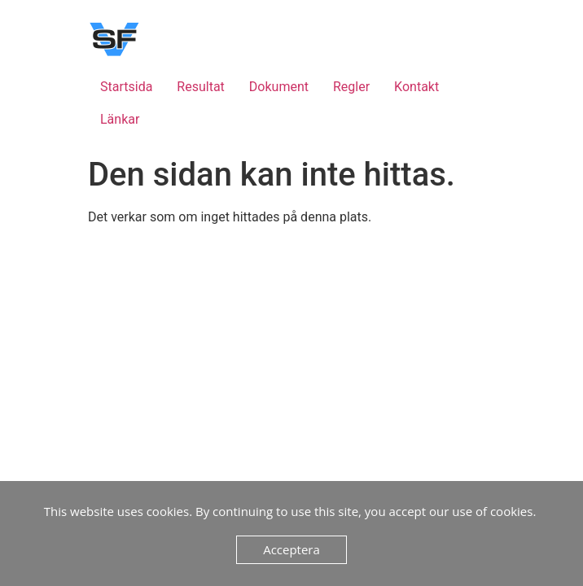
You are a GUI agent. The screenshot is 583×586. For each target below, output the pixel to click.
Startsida (126, 86)
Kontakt (416, 86)
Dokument (279, 86)
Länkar (119, 119)
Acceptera (291, 549)
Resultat (200, 86)
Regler (351, 86)
